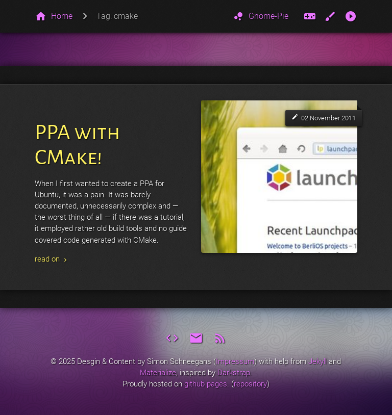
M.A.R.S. (310, 16)
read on (52, 259)
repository (250, 383)
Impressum (235, 361)
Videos (351, 16)
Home (61, 16)
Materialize (158, 372)
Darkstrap (233, 372)
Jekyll (317, 361)
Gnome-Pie (260, 16)
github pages (205, 383)
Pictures (330, 16)
